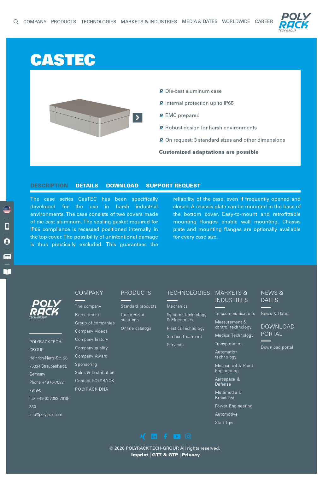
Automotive (226, 415)
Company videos (91, 332)
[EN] (7, 210)
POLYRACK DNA (91, 390)
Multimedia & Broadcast (228, 395)
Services (175, 345)
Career (264, 22)
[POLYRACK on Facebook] (165, 436)
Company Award (91, 357)
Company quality (91, 349)
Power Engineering (234, 407)
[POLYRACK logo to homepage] (49, 309)
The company (88, 307)
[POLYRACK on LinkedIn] (154, 436)
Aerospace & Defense (227, 382)
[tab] (49, 185)
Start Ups (224, 423)
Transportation (229, 344)
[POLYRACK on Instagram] (188, 436)
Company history (91, 340)
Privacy (191, 455)
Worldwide (236, 22)
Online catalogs (136, 329)
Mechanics (177, 307)
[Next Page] (137, 118)
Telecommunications (235, 314)
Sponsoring (86, 365)
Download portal (277, 348)
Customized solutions (132, 318)
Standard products (138, 307)
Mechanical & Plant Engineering (234, 369)
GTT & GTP (165, 455)
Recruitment (87, 315)
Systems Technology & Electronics (187, 318)
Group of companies (95, 324)
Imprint (139, 455)
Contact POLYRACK (94, 381)
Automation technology (226, 355)
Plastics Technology (186, 329)
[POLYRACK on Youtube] (177, 436)
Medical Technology (234, 336)
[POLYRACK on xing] (143, 436)
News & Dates (275, 314)
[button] (16, 22)
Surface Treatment (184, 337)
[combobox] (7, 210)
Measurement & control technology (233, 325)
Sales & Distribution (95, 373)
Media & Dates (200, 22)
